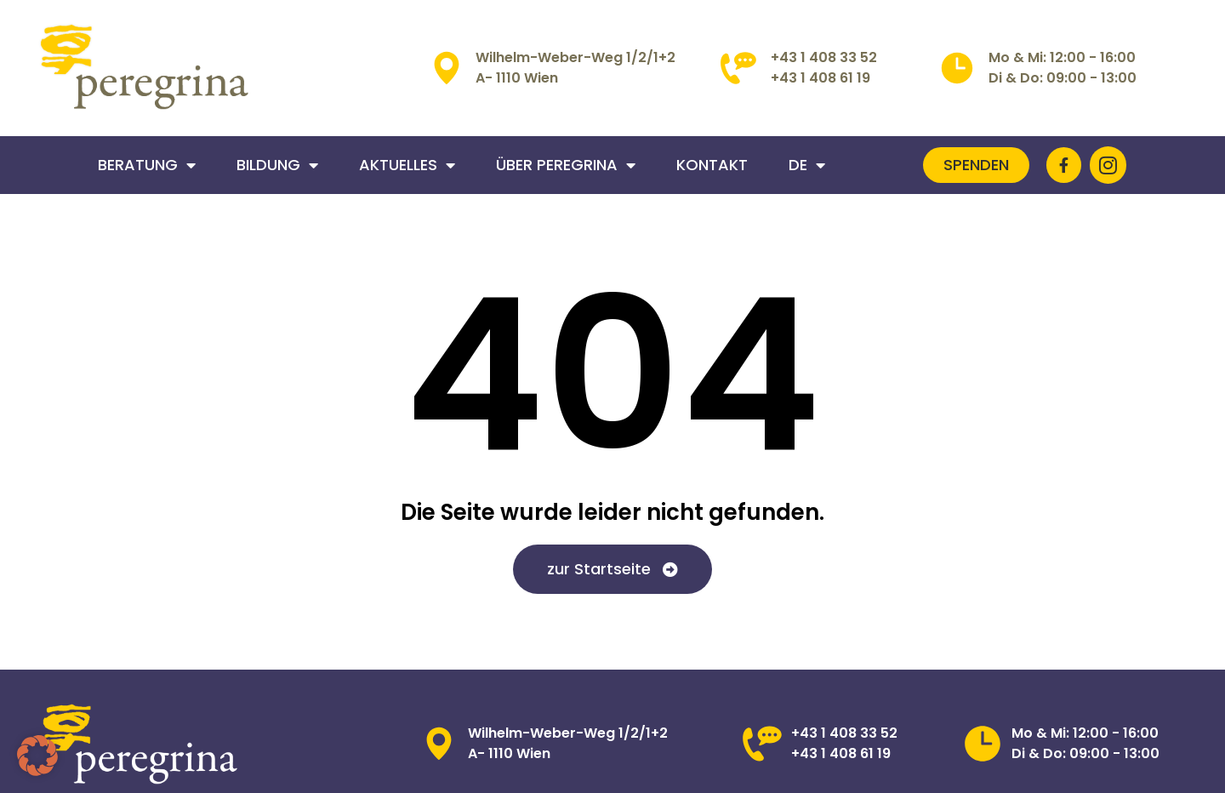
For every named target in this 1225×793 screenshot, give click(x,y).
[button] (37, 755)
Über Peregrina (565, 165)
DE (807, 165)
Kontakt (712, 164)
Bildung (277, 165)
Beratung (147, 165)
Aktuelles (407, 165)
